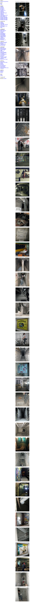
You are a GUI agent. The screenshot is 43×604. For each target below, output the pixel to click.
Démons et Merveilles (3, 16)
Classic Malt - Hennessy (4, 24)
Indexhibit (4, 78)
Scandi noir (2, 13)
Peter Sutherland (3, 35)
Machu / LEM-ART (3, 30)
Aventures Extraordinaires (4, 1)
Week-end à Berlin (3, 48)
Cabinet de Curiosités (3, 42)
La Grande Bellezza (3, 54)
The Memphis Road (3, 53)
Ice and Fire (2, 51)
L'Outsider (1, 37)
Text (1, 3)
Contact (1, 75)
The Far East (2, 55)
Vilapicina (1, 6)
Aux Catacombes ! (3, 65)
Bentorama (2, 58)
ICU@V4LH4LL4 (3, 10)
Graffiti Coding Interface (4, 15)
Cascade (1, 32)
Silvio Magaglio (2, 34)
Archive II (1, 71)
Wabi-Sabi (2, 11)
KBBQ (1, 50)
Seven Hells (2, 47)
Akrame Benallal (2, 33)
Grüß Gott (1, 56)
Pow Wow (1, 9)
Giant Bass (2, 14)
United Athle (2, 23)
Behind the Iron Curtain (3, 59)
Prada (1, 27)
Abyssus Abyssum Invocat (4, 67)
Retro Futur (2, 64)
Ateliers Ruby (2, 26)
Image (1, 4)
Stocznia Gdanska (3, 49)
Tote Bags (1, 43)
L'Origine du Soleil (3, 57)
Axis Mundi (2, 7)
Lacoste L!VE (2, 25)
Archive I (1, 72)
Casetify (1, 22)
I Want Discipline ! (3, 44)
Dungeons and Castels (3, 62)
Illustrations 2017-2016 (3, 18)
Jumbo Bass (2, 12)
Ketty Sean (2, 39)
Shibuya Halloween (3, 52)
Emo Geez (2, 8)
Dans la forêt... (2, 61)
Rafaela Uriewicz (3, 36)
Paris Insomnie (2, 66)
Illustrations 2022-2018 (3, 17)
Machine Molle (2, 38)
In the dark (2, 68)
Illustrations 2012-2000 (3, 19)
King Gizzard (2, 31)
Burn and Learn (2, 45)
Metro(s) (1, 63)
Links (1, 74)
